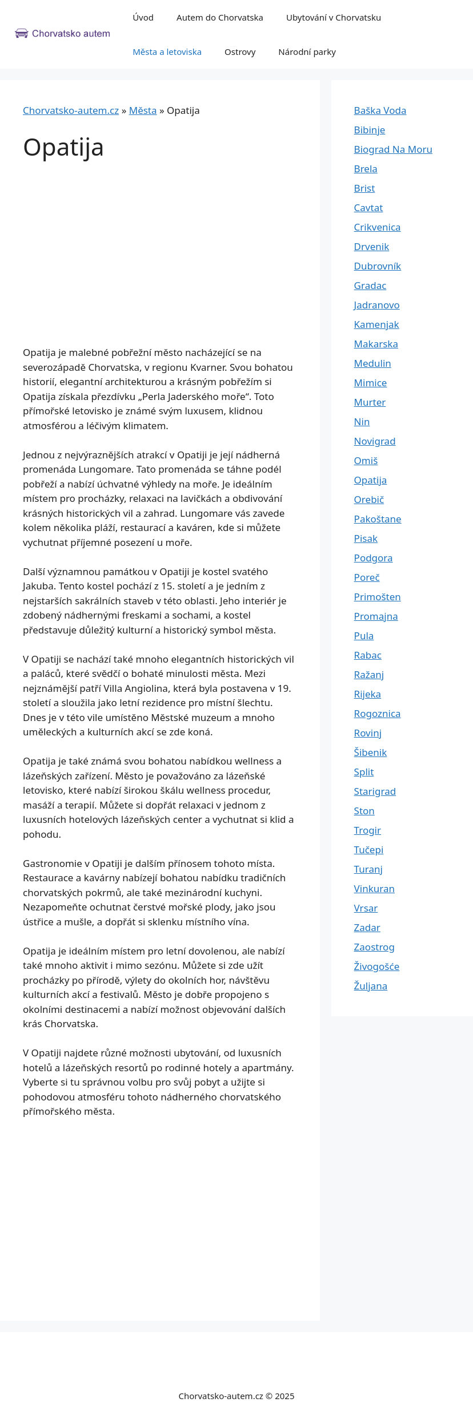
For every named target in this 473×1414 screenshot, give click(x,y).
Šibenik (370, 752)
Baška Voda (380, 110)
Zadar (367, 927)
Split (364, 771)
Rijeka (368, 693)
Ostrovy (240, 51)
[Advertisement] (160, 260)
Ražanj (369, 674)
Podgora (373, 557)
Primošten (377, 596)
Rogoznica (377, 713)
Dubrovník (378, 265)
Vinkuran (374, 888)
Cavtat (368, 207)
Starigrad (375, 791)
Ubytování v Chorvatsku (333, 17)
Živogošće (377, 966)
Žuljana (371, 985)
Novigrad (375, 440)
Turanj (368, 869)
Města (143, 110)
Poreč (367, 577)
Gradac (370, 285)
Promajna (376, 616)
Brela (366, 168)
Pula (364, 635)
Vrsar (366, 907)
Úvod (143, 17)
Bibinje (370, 129)
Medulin (372, 363)
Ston (364, 810)
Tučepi (369, 849)
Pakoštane (378, 518)
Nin (362, 421)
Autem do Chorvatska (220, 17)
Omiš (366, 460)
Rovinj (368, 732)
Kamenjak (376, 324)
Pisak (366, 538)
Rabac (368, 655)
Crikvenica (377, 226)
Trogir (367, 830)
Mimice (370, 382)
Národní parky (307, 51)
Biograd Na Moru (393, 149)
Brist (364, 188)
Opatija (370, 479)
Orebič (369, 499)
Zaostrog (374, 946)
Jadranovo (377, 304)
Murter (370, 402)
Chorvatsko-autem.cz (71, 110)
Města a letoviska (167, 51)
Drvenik (372, 246)
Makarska (376, 343)
